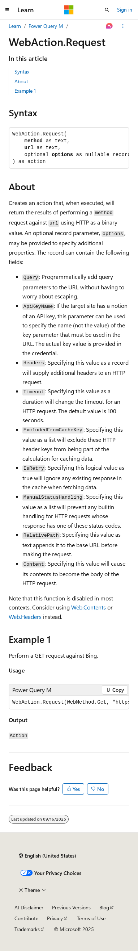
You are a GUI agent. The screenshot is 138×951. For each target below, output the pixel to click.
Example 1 (25, 90)
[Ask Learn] (110, 26)
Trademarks (27, 929)
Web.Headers (25, 616)
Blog (104, 907)
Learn (15, 25)
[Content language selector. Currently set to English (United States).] (47, 856)
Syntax (21, 71)
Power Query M (46, 25)
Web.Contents (88, 607)
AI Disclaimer (28, 907)
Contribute (26, 918)
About (21, 81)
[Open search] (107, 9)
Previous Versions (71, 907)
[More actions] (123, 26)
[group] (69, 702)
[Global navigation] (7, 9)
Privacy (55, 918)
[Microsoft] (69, 9)
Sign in (124, 9)
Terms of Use (91, 918)
